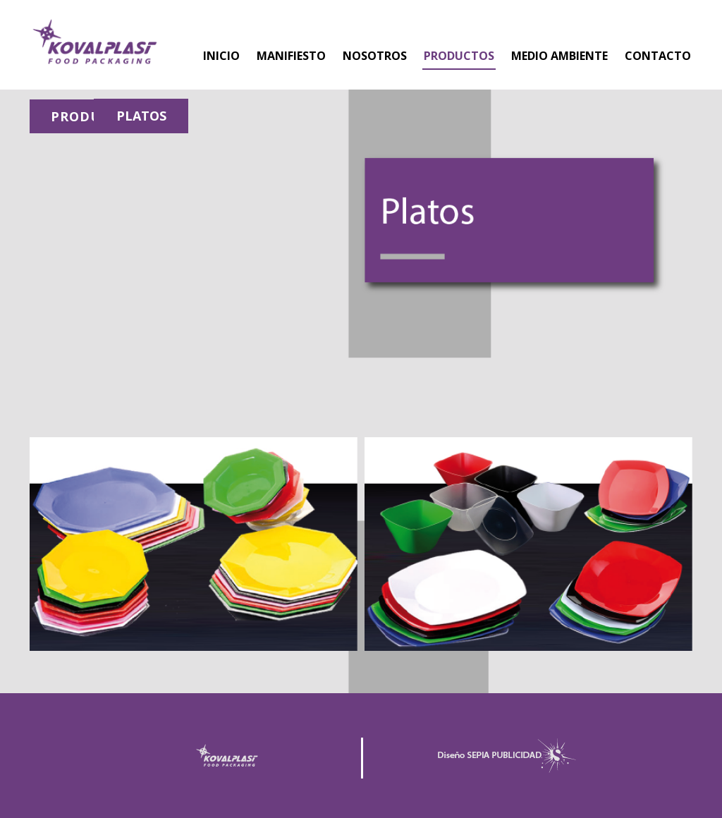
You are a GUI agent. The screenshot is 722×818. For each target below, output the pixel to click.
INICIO (221, 55)
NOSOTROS (375, 55)
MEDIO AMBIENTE (559, 55)
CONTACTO (658, 55)
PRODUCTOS (459, 55)
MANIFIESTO (291, 55)
